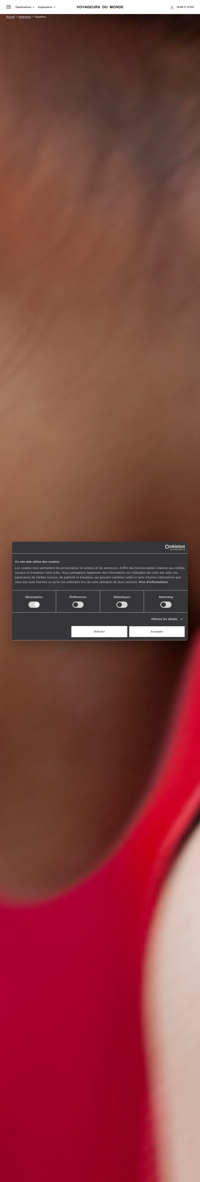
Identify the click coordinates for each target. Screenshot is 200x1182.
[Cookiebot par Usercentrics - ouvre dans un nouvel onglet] (168, 547)
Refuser (99, 631)
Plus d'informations (153, 582)
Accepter (157, 631)
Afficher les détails (164, 619)
